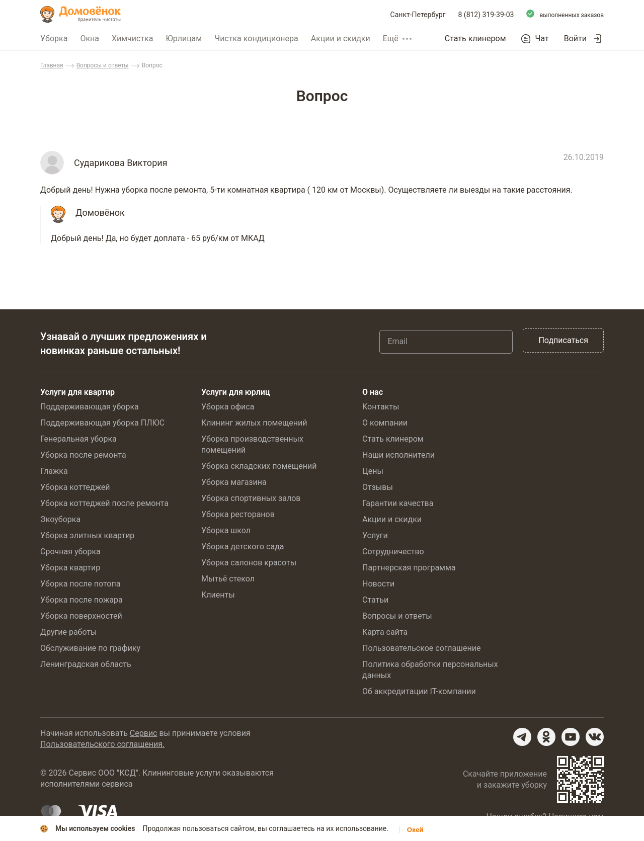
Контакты (380, 406)
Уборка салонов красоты (248, 562)
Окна (89, 38)
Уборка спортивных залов (250, 498)
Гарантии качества (397, 503)
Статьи (375, 600)
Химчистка (132, 38)
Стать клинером (475, 38)
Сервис (143, 733)
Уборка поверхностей (81, 616)
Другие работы (68, 632)
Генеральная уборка (78, 439)
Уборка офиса (227, 406)
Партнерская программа (409, 567)
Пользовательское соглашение (421, 648)
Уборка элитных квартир (87, 535)
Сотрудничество (393, 551)
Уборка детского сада (242, 546)
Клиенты (218, 595)
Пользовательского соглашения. (102, 744)
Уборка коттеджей (75, 487)
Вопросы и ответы (102, 65)
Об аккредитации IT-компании (419, 691)
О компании (385, 423)
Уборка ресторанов (238, 514)
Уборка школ (226, 530)
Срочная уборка (70, 551)
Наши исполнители (398, 455)
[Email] (446, 341)
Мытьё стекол (228, 578)
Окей (415, 829)
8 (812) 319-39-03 (486, 15)
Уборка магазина (234, 482)
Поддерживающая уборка (89, 406)
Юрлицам (184, 38)
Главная (51, 65)
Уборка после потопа (80, 583)
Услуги (375, 535)
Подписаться (563, 340)
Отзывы (377, 487)
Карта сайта (385, 632)
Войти (575, 38)
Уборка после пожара (81, 600)
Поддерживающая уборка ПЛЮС (102, 423)
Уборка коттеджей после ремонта (104, 503)
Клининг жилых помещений (254, 423)
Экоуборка (60, 519)
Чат (542, 38)
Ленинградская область (85, 664)
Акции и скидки (340, 38)
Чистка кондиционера (256, 38)
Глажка (54, 471)
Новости (378, 583)
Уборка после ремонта (83, 455)
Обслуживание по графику (90, 648)
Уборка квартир (70, 567)
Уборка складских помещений (258, 466)
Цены (372, 471)
